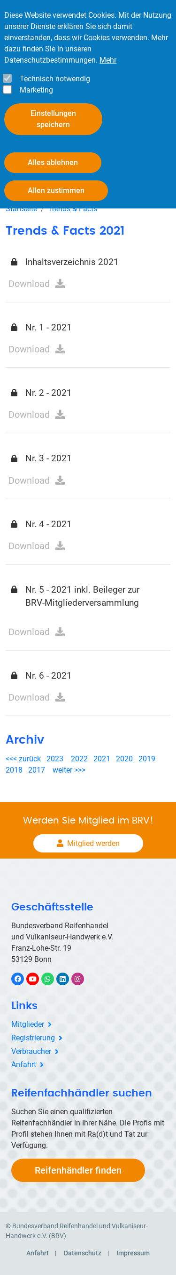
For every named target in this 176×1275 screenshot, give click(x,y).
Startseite (21, 208)
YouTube (38, 978)
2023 (54, 758)
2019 (146, 758)
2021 (101, 758)
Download (29, 283)
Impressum (133, 1253)
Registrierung (33, 1037)
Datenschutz (82, 1253)
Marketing (36, 90)
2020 (126, 758)
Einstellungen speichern (53, 119)
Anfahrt (23, 1064)
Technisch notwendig (55, 78)
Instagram (82, 978)
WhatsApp (52, 978)
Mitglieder (27, 1024)
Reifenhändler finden (78, 1170)
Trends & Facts (72, 208)
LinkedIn (67, 978)
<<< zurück (24, 758)
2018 (14, 770)
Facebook (22, 978)
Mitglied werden (93, 843)
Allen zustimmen (56, 190)
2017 (36, 770)
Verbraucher (31, 1051)
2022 (79, 758)
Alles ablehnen (53, 162)
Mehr (107, 60)
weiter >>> (69, 770)
